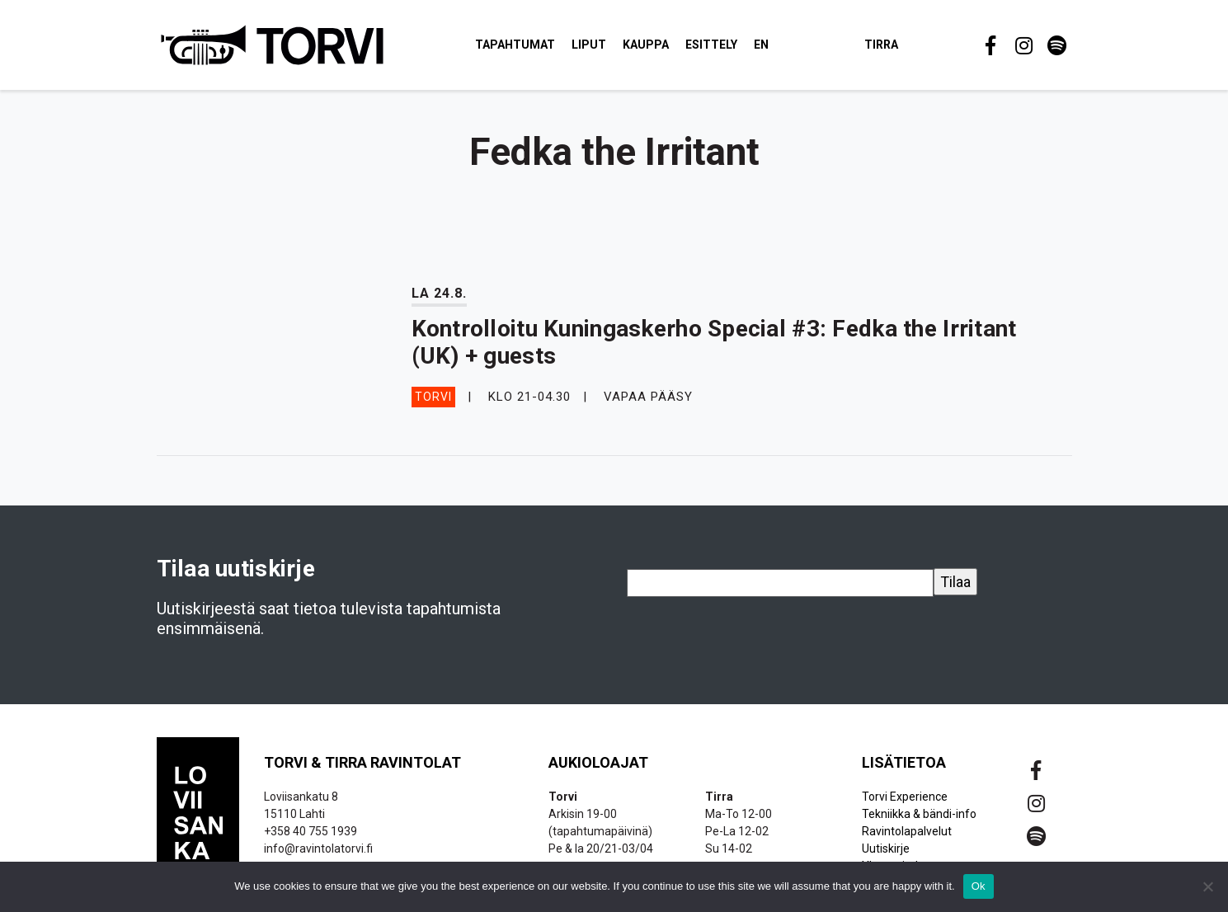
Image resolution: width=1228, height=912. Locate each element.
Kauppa (646, 44)
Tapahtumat (515, 44)
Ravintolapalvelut (907, 831)
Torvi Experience (905, 796)
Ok (979, 886)
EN (761, 44)
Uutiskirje (886, 848)
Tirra (881, 44)
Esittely (711, 44)
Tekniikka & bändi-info (919, 813)
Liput (589, 44)
